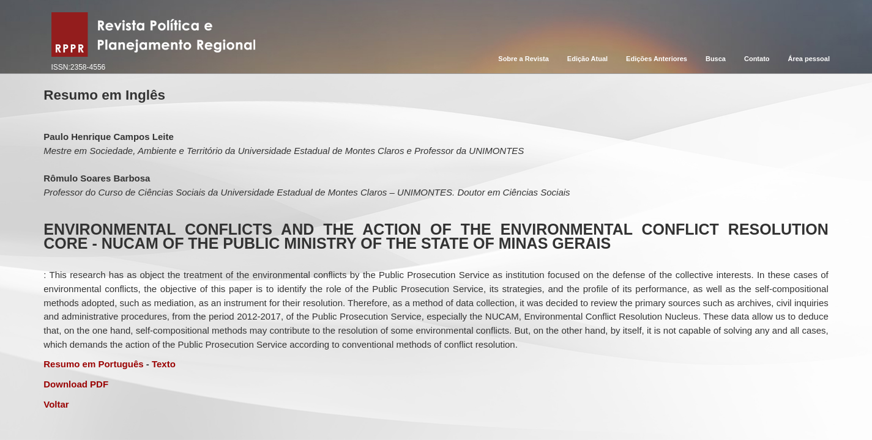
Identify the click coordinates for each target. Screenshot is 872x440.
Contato (757, 58)
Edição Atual (587, 58)
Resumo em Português (93, 364)
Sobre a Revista (523, 58)
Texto (164, 364)
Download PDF (75, 384)
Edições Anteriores (656, 58)
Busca (716, 58)
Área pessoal (809, 58)
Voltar (56, 404)
